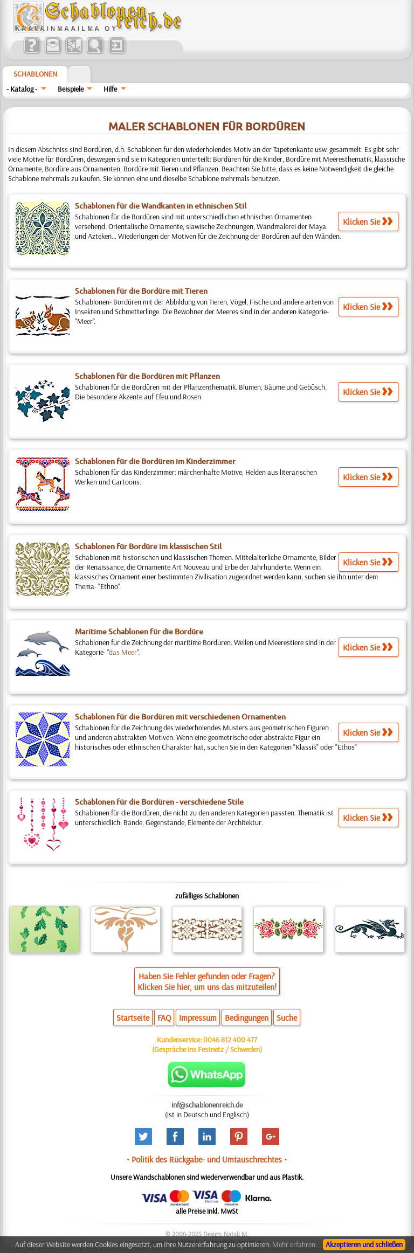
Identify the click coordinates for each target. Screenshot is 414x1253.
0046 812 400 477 (230, 1039)
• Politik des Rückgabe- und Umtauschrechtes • (207, 1159)
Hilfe (110, 89)
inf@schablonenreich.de (207, 1105)
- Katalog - (21, 89)
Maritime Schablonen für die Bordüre (139, 631)
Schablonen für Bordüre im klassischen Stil (148, 546)
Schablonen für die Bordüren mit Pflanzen (147, 376)
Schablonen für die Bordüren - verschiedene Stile (159, 802)
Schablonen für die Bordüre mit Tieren (141, 291)
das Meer (123, 652)
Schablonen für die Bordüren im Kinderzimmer (155, 461)
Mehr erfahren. (294, 1244)
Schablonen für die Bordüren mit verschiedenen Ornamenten (180, 716)
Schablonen (35, 74)
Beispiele (71, 89)
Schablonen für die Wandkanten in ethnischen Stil (160, 206)
